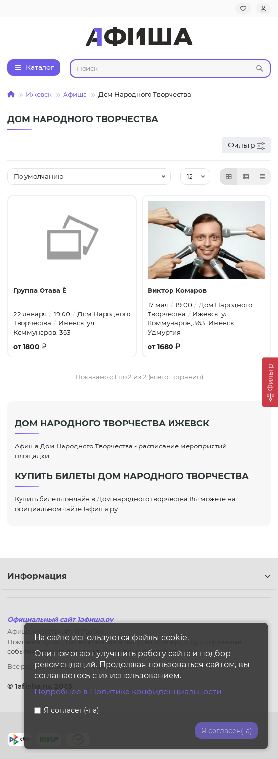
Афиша (75, 94)
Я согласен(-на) (66, 710)
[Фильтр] (270, 382)
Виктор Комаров (177, 290)
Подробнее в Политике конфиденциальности (128, 691)
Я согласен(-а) (226, 730)
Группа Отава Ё (39, 290)
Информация (139, 575)
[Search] (170, 68)
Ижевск (39, 94)
